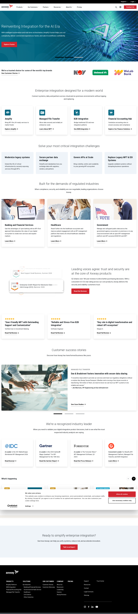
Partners (45, 7)
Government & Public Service (32, 589)
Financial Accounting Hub (13, 589)
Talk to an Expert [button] (69, 547)
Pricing (79, 7)
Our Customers (33, 7)
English (120, 7)
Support (124, 1)
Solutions (26, 581)
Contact (86, 588)
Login (133, 1)
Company (60, 581)
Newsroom (60, 587)
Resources (57, 7)
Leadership (60, 589)
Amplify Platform (11, 584)
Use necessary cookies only (122, 604)
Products (19, 7)
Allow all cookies (122, 598)
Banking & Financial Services (32, 587)
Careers (59, 592)
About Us (69, 7)
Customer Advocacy (49, 587)
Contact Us (130, 7)
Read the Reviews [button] (80, 291)
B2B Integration (11, 587)
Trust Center (100, 581)
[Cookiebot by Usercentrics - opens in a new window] (12, 610)
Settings (28, 610)
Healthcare (27, 592)
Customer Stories (48, 584)
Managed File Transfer (13, 592)
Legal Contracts (88, 591)
